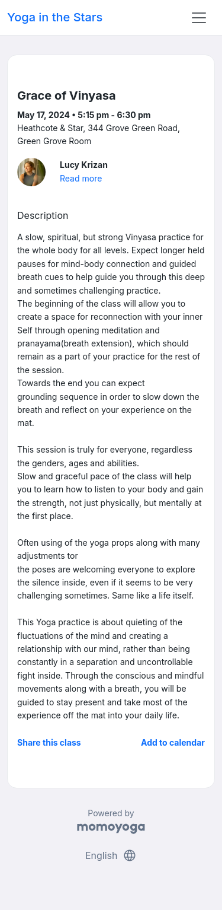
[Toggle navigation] (199, 18)
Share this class (49, 742)
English (111, 855)
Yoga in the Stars (54, 17)
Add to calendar (173, 742)
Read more (81, 178)
